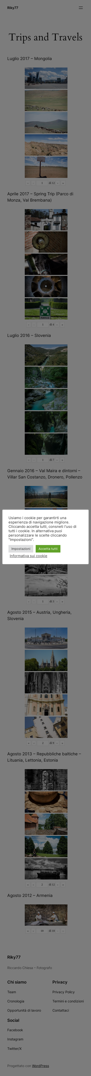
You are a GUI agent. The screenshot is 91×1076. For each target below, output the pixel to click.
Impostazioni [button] (20, 549)
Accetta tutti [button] (48, 549)
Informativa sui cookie (28, 556)
